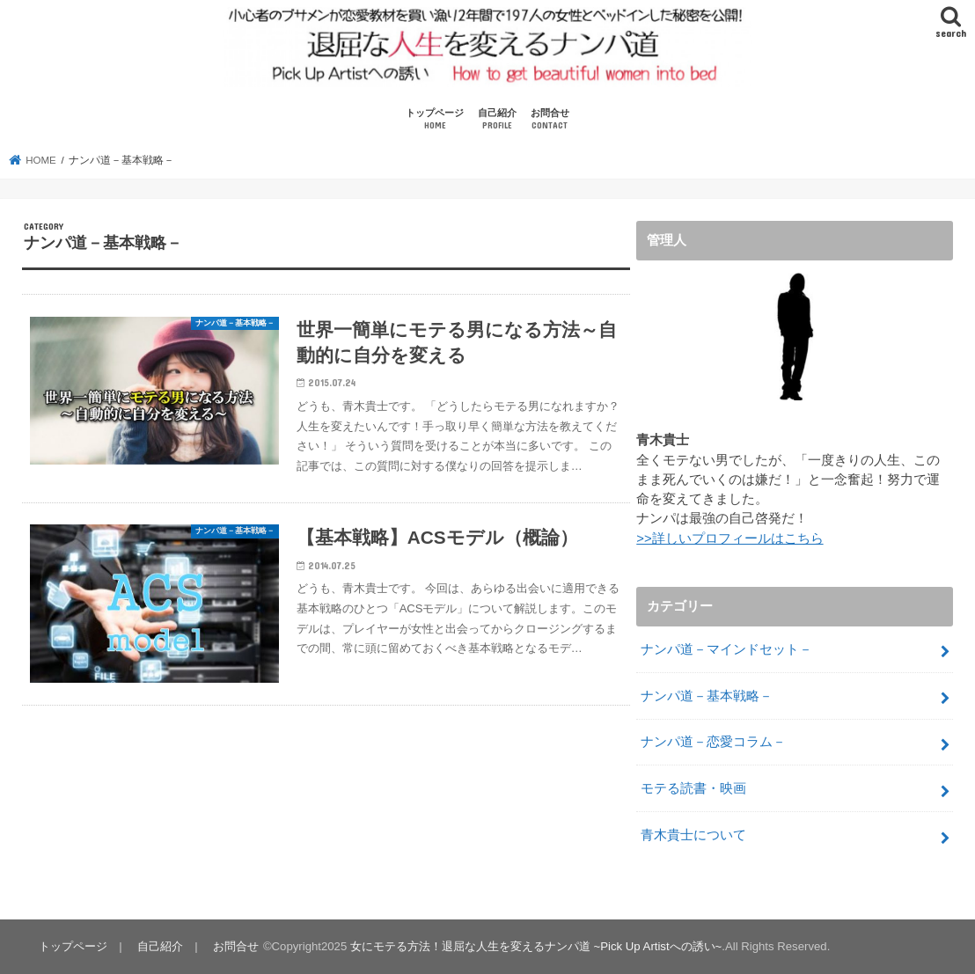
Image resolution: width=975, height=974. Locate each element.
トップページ (435, 120)
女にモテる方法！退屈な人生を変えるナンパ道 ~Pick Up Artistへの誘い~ (536, 946)
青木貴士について (693, 835)
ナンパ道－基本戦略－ (707, 696)
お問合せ (550, 120)
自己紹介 (497, 120)
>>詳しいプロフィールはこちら (729, 538)
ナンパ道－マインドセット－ (726, 649)
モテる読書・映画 (693, 788)
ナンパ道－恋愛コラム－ (713, 742)
